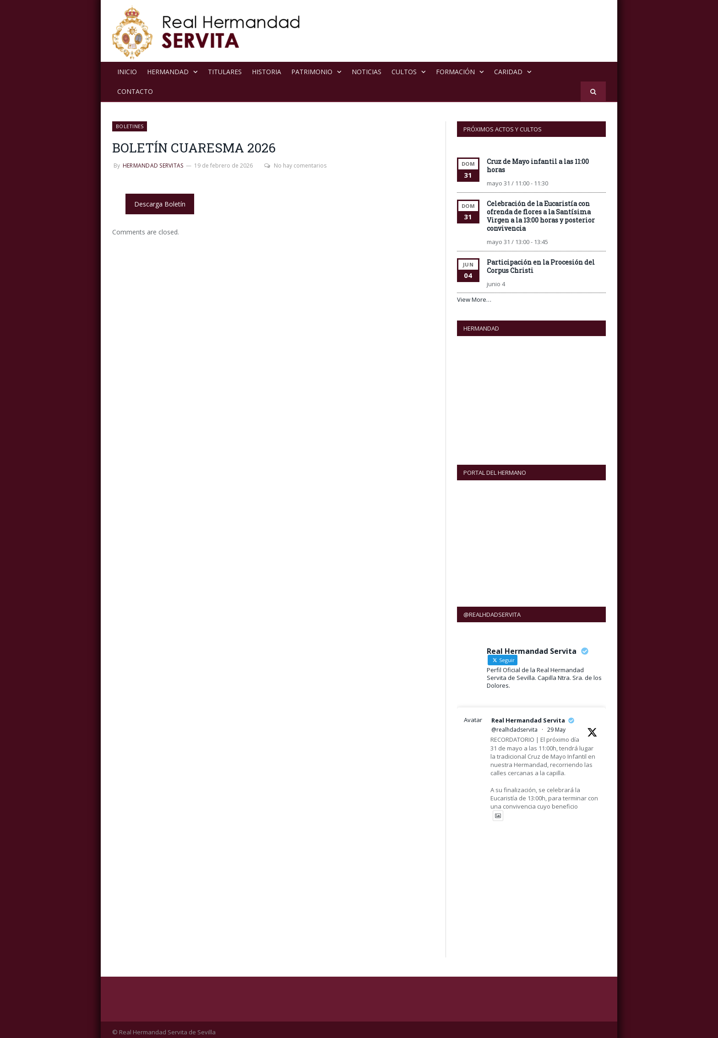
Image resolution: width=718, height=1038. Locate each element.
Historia (266, 71)
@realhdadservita (514, 724)
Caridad (508, 71)
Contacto (135, 91)
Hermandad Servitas (153, 165)
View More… (474, 299)
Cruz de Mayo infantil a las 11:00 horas (538, 165)
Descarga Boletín (159, 204)
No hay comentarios (295, 165)
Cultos (404, 71)
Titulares (225, 71)
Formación (455, 71)
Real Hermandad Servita (528, 715)
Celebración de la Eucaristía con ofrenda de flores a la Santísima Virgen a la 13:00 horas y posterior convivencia (541, 216)
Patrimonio (311, 71)
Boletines (129, 126)
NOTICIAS (366, 71)
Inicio (127, 71)
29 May (556, 724)
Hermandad (168, 71)
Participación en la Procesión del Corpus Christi (541, 266)
